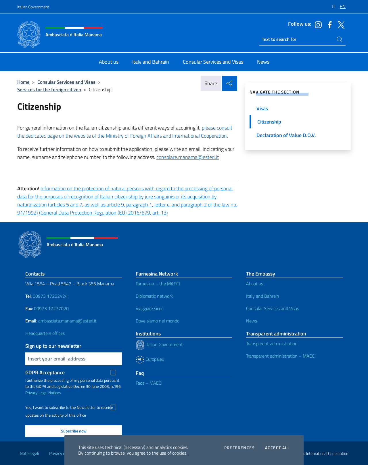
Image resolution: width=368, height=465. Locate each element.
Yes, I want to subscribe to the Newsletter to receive (69, 407)
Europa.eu (150, 359)
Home (23, 82)
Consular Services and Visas (66, 82)
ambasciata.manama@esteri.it (67, 320)
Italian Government (33, 7)
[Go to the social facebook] (328, 24)
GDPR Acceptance (45, 372)
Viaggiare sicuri (150, 308)
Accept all (277, 448)
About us (254, 283)
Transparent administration (272, 343)
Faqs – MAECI (149, 382)
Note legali (29, 453)
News (251, 320)
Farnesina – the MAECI (158, 283)
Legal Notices (50, 393)
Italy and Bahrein (262, 296)
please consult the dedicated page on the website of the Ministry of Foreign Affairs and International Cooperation (124, 132)
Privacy (31, 393)
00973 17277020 (52, 308)
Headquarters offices (45, 333)
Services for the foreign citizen (49, 89)
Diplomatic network (154, 296)
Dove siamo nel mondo (157, 320)
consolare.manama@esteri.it (187, 157)
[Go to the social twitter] (340, 24)
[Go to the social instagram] (317, 24)
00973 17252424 (50, 296)
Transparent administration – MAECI (281, 355)
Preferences (239, 448)
